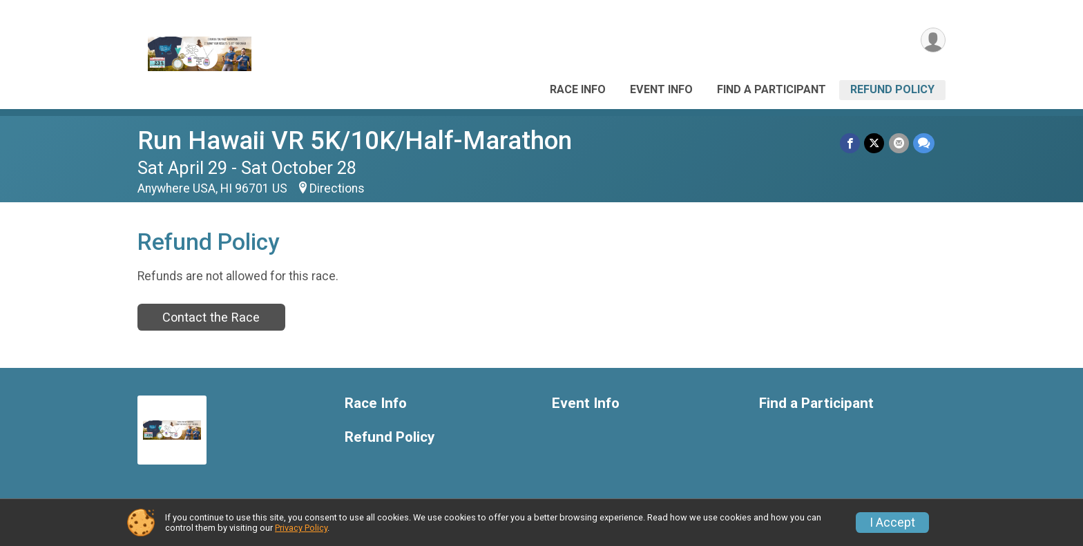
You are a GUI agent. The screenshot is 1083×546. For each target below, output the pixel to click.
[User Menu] (933, 40)
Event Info (661, 89)
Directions (337, 188)
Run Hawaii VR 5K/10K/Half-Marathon (354, 140)
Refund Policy (892, 89)
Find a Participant (771, 89)
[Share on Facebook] (851, 143)
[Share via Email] (899, 143)
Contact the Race (211, 317)
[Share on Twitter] (875, 143)
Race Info (578, 89)
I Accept (892, 522)
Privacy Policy (301, 528)
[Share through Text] (924, 143)
